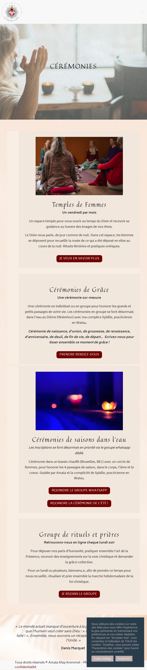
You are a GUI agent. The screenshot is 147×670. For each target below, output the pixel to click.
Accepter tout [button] (124, 658)
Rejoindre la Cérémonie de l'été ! (79, 503)
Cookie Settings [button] (102, 658)
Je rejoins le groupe (79, 594)
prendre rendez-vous (79, 354)
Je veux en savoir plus (79, 258)
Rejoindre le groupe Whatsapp (79, 490)
